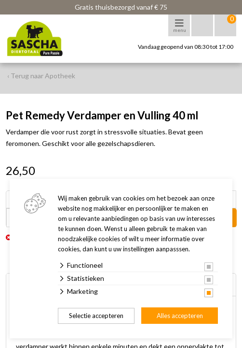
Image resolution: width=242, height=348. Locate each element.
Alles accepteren (180, 315)
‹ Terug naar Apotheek (41, 76)
